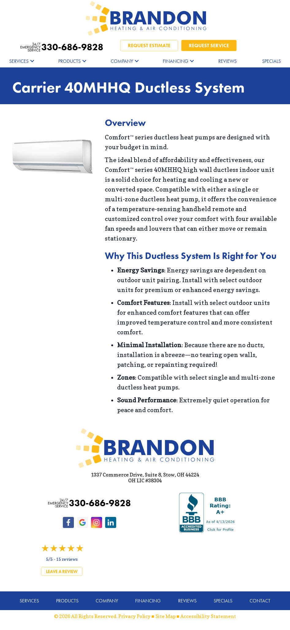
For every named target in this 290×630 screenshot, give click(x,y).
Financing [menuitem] (175, 61)
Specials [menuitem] (271, 61)
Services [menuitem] (19, 61)
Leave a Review (62, 571)
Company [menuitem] (122, 61)
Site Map (165, 616)
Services (29, 601)
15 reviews (67, 559)
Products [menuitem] (69, 61)
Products (67, 601)
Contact (260, 601)
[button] (32, 61)
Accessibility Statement (208, 616)
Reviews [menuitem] (227, 61)
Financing (148, 601)
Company (107, 601)
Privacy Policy (134, 616)
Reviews (187, 601)
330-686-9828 (61, 47)
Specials (223, 601)
